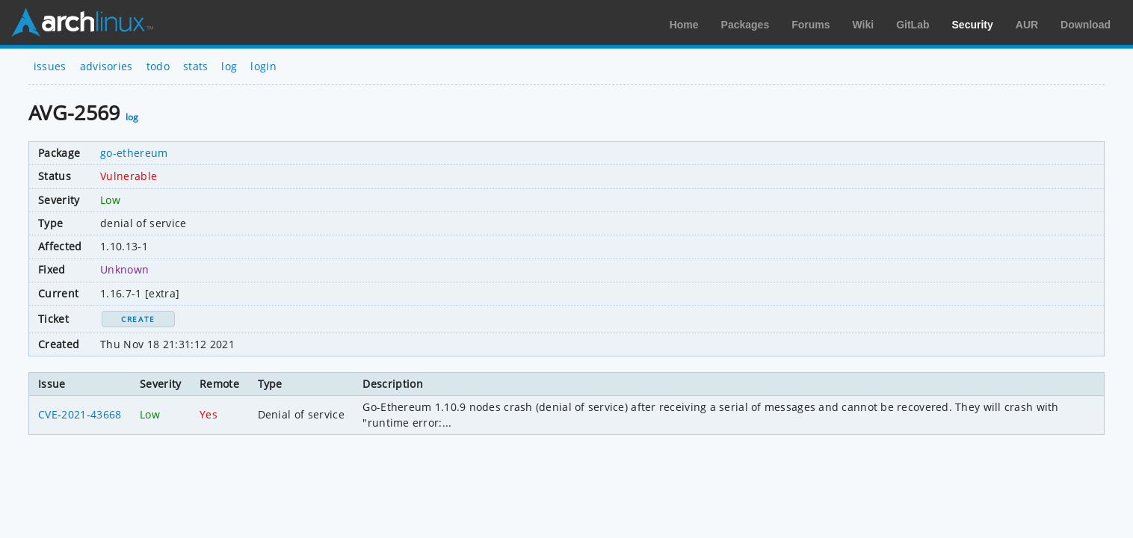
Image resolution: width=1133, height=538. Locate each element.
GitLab (912, 25)
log (229, 66)
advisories (106, 66)
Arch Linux (82, 22)
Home (684, 25)
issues (50, 66)
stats (196, 66)
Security (972, 25)
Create (138, 319)
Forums (810, 25)
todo (158, 66)
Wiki (863, 25)
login (263, 66)
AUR (1027, 25)
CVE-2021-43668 (79, 414)
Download (1086, 25)
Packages (745, 25)
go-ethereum (134, 153)
